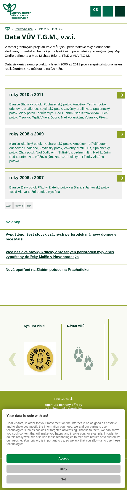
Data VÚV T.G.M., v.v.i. (51, 29)
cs (95, 10)
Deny (63, 469)
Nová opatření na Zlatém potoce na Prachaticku (47, 270)
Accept (63, 458)
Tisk (29, 205)
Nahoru (19, 205)
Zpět (8, 205)
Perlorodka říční (24, 29)
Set (63, 479)
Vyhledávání (120, 11)
